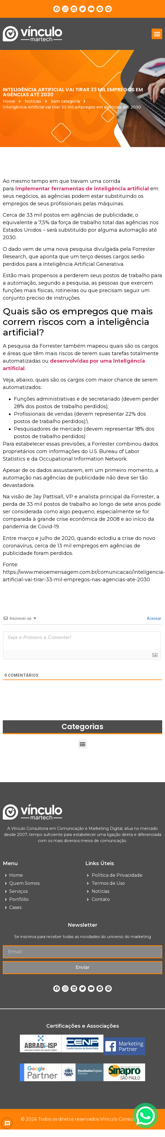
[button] (157, 34)
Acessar (153, 618)
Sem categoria (65, 101)
